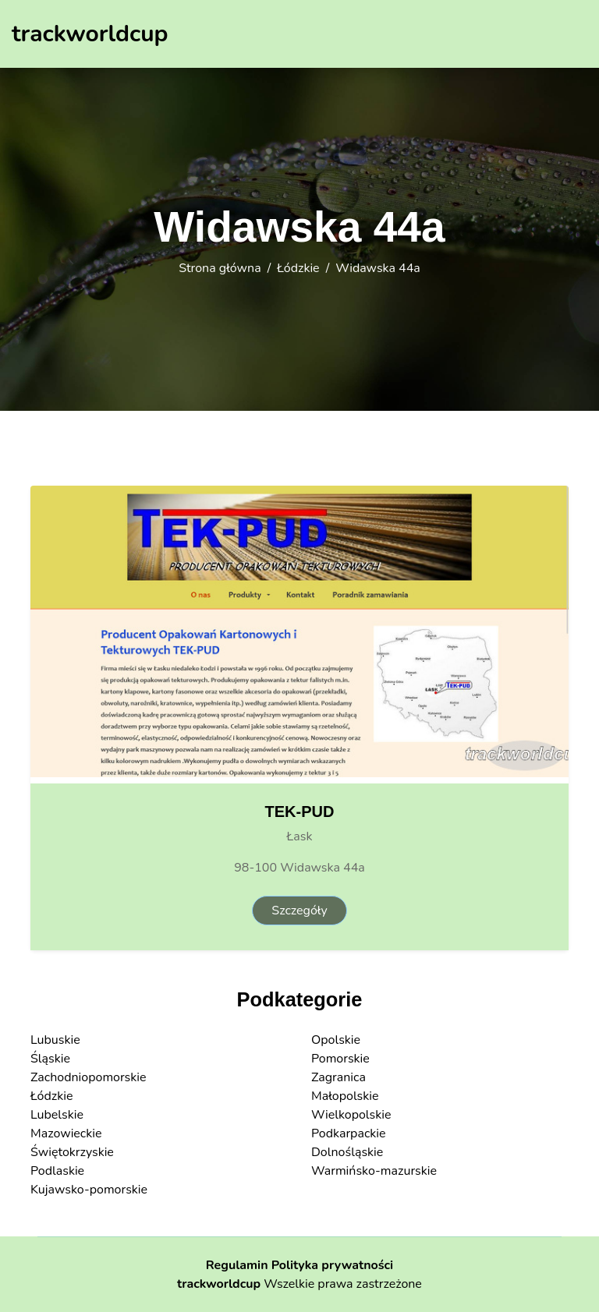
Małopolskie (345, 1096)
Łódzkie (298, 268)
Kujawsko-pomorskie (88, 1189)
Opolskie (335, 1040)
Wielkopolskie (351, 1114)
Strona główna (220, 268)
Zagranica (338, 1077)
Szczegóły (299, 910)
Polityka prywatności (332, 1265)
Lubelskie (56, 1114)
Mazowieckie (66, 1133)
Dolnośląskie (347, 1152)
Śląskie (50, 1058)
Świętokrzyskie (72, 1152)
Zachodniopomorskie (88, 1077)
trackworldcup (219, 1284)
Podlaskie (57, 1170)
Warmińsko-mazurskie (374, 1170)
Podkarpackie (348, 1133)
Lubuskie (55, 1040)
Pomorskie (340, 1058)
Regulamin (237, 1265)
